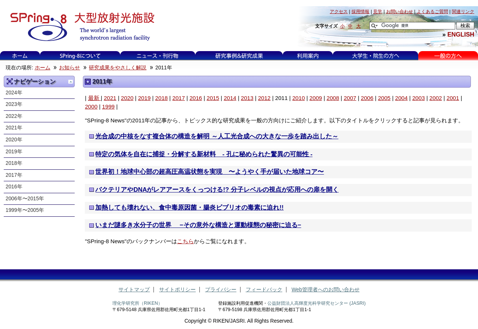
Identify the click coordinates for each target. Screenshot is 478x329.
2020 (127, 98)
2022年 (14, 116)
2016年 (14, 186)
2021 (110, 98)
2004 (401, 98)
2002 (435, 98)
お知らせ (69, 67)
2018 (161, 98)
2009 (316, 98)
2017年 (14, 175)
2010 (298, 98)
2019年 (14, 151)
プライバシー (220, 289)
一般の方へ (448, 55)
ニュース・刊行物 (158, 55)
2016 (195, 98)
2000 (91, 106)
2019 (144, 98)
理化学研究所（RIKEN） (137, 303)
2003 (418, 98)
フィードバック (264, 289)
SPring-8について (80, 55)
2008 (333, 98)
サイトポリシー (177, 289)
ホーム (19, 55)
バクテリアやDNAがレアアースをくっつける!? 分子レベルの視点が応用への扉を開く (216, 189)
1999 (108, 106)
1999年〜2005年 (25, 210)
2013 (247, 98)
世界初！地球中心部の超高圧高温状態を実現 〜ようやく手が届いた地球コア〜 (209, 171)
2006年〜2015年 (25, 198)
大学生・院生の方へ (375, 55)
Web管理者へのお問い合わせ (326, 289)
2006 (367, 98)
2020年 (14, 139)
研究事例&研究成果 (239, 55)
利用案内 (307, 55)
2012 (264, 98)
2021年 (14, 128)
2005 (384, 98)
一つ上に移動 (70, 82)
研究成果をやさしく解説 (117, 67)
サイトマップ (134, 289)
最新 (94, 98)
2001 (453, 98)
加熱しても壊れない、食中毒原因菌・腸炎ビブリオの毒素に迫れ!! (189, 207)
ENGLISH (460, 34)
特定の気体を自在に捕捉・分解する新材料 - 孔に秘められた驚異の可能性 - (203, 154)
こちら (185, 241)
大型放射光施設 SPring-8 (79, 26)
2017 (178, 98)
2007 (350, 98)
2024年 (14, 92)
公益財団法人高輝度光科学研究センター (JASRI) (316, 303)
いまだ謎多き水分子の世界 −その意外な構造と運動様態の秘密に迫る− (198, 225)
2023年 (14, 104)
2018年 (14, 163)
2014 (230, 98)
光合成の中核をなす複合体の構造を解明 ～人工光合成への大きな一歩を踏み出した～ (216, 136)
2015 (213, 98)
